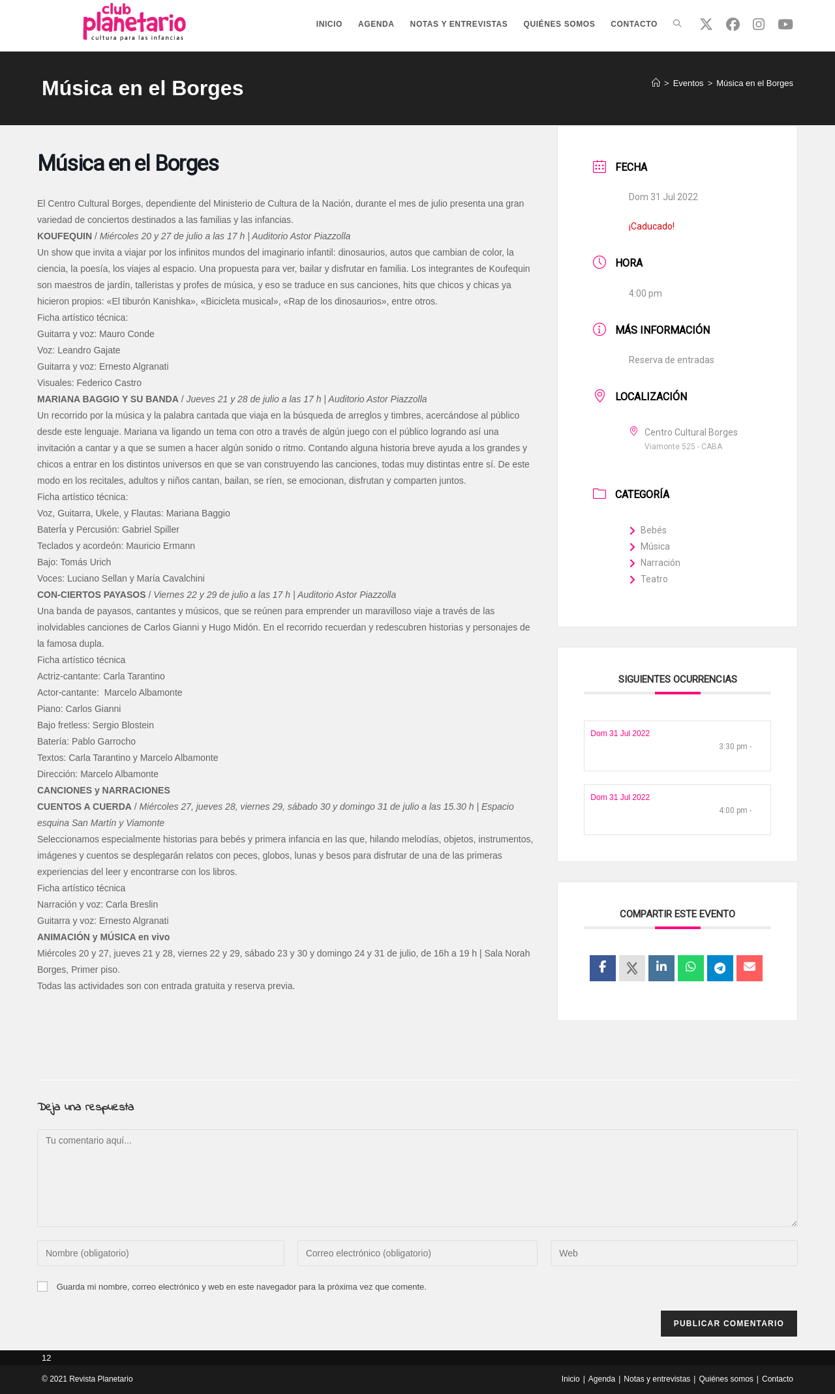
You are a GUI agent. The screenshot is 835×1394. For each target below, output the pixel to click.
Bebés (648, 530)
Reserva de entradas (671, 360)
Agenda (601, 1379)
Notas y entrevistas (657, 1379)
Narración (654, 562)
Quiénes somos (726, 1379)
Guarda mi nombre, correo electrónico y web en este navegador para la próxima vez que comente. (242, 1287)
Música (649, 546)
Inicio (571, 1379)
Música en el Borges (754, 83)
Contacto (777, 1379)
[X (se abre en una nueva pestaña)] (706, 24)
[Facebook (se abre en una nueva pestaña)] (733, 24)
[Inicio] (656, 83)
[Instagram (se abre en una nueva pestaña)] (759, 24)
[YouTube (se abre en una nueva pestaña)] (785, 24)
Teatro (648, 579)
